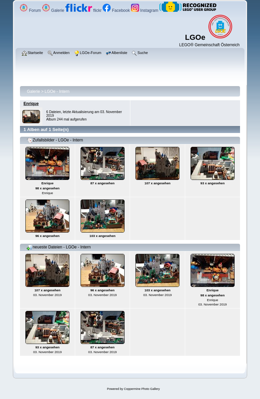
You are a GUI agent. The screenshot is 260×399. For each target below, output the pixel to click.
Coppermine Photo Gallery (142, 389)
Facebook (117, 10)
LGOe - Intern (57, 91)
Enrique (31, 103)
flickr (84, 10)
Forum (31, 10)
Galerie (53, 10)
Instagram (145, 10)
